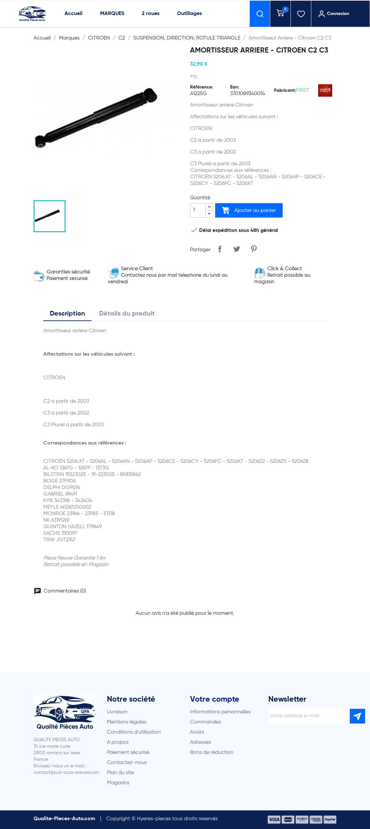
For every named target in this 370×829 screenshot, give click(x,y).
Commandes (205, 722)
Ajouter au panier (249, 210)
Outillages (189, 13)
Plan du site (120, 772)
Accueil (73, 13)
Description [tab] (67, 314)
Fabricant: (285, 90)
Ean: (234, 87)
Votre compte (214, 699)
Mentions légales (126, 722)
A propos (117, 742)
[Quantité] (198, 210)
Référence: (201, 87)
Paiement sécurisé (128, 752)
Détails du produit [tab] (127, 314)
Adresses (200, 742)
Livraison (117, 712)
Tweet (236, 248)
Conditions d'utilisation (134, 732)
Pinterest (253, 248)
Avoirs (197, 732)
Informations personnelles (220, 712)
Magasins (118, 783)
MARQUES (112, 13)
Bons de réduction (211, 752)
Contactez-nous (127, 762)
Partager (219, 248)
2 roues (150, 13)
